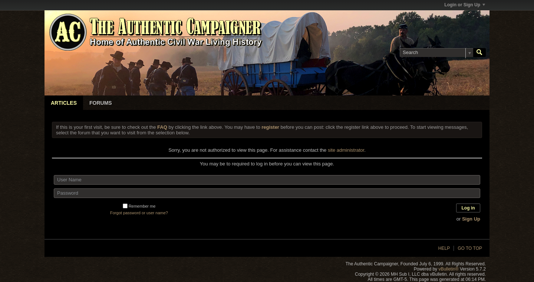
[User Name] (267, 180)
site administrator (346, 150)
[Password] (267, 193)
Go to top (470, 248)
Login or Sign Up (464, 4)
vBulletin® (448, 269)
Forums (100, 103)
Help (444, 248)
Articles (64, 103)
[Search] (436, 52)
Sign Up (471, 219)
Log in (468, 208)
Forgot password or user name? (139, 213)
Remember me (139, 206)
